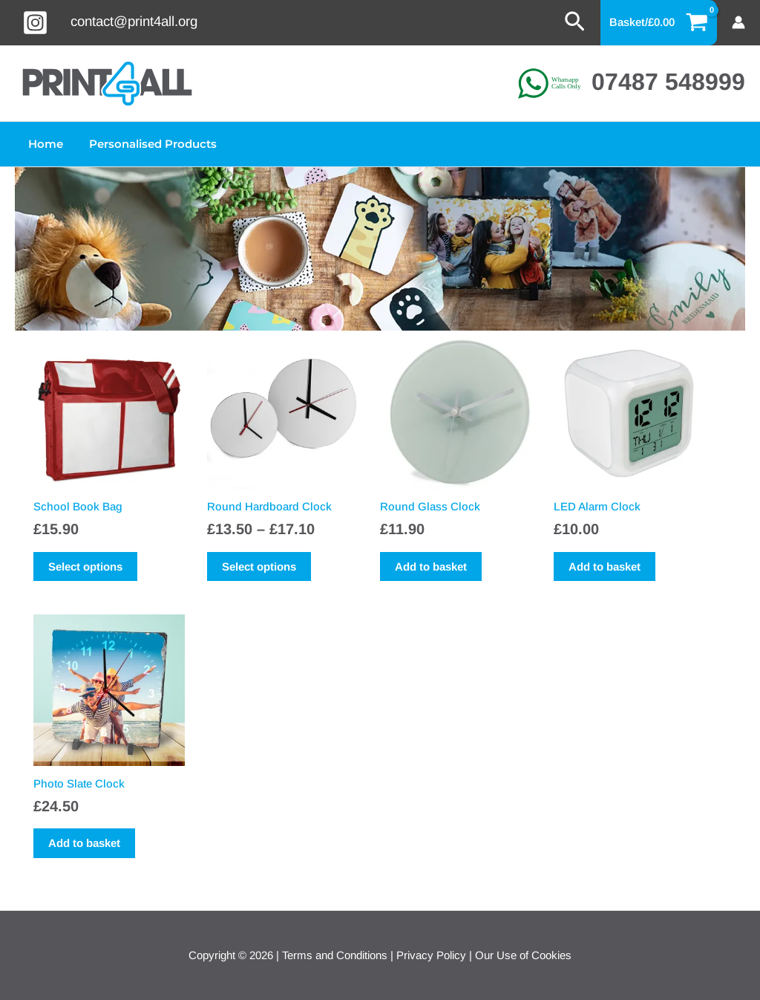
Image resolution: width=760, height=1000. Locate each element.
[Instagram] (35, 23)
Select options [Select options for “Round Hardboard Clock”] (259, 566)
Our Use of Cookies (523, 955)
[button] (575, 22)
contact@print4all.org (134, 21)
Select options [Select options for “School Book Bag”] (85, 566)
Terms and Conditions (334, 955)
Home (43, 144)
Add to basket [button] (431, 566)
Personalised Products (147, 144)
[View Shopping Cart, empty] (659, 22)
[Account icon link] (738, 22)
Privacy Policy (431, 955)
